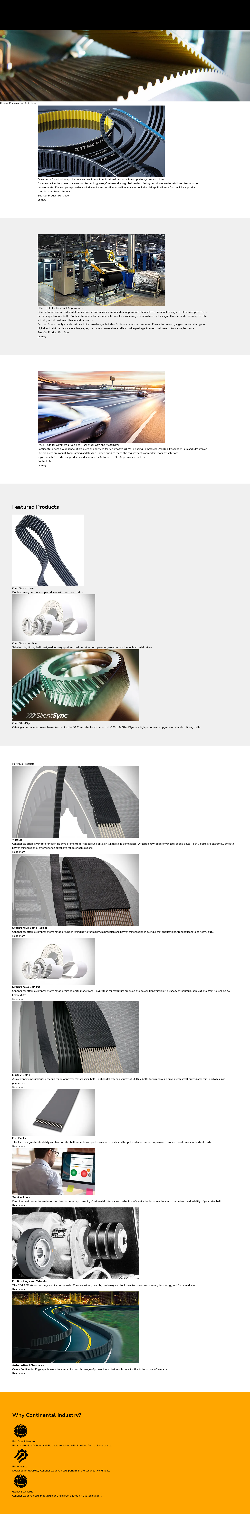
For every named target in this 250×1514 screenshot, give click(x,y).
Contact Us (44, 461)
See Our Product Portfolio (53, 195)
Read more (18, 852)
